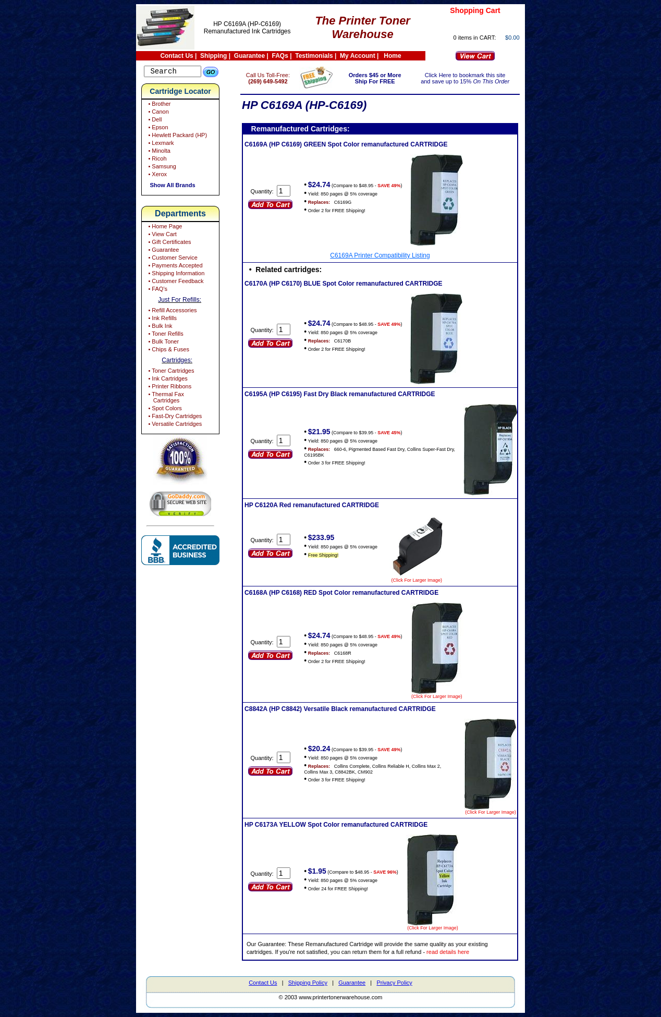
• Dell (154, 121)
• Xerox (156, 176)
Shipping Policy (307, 982)
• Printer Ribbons (168, 388)
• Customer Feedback (174, 282)
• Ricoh (156, 160)
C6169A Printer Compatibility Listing (387, 255)
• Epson (157, 129)
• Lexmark (160, 144)
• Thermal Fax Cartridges (165, 399)
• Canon (157, 113)
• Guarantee (162, 251)
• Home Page (164, 228)
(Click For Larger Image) (431, 580)
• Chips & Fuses (167, 351)
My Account (357, 55)
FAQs (280, 55)
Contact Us (176, 55)
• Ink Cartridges (166, 380)
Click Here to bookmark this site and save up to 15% (468, 78)
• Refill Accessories (171, 312)
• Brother (158, 105)
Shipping (213, 55)
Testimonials (314, 55)
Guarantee (249, 55)
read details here (462, 952)
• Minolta (158, 152)
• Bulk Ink (159, 327)
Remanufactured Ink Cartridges (247, 31)
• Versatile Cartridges (174, 425)
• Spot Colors (163, 410)
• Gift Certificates (168, 243)
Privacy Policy (394, 982)
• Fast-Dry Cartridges (174, 417)
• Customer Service (171, 259)
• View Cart (161, 235)
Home (392, 55)
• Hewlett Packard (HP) (176, 136)
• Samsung (161, 168)
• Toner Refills (164, 335)
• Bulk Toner (162, 343)
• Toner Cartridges (170, 372)
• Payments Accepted (174, 267)
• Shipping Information (175, 275)
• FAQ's (156, 290)
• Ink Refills (161, 319)
